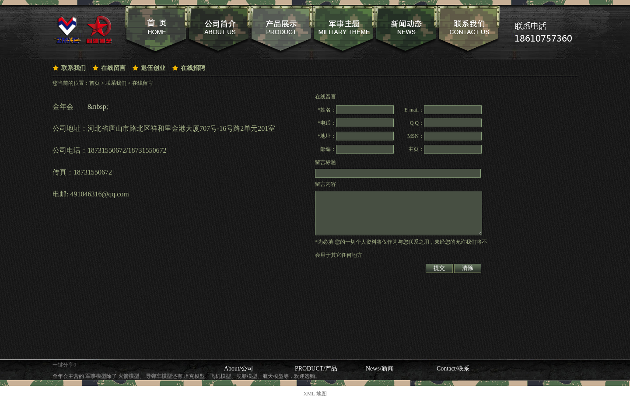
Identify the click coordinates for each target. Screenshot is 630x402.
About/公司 (238, 368)
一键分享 (63, 365)
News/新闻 (380, 368)
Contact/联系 (453, 368)
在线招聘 (193, 68)
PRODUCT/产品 (316, 368)
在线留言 (113, 68)
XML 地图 (314, 394)
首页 (94, 83)
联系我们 (73, 68)
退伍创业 (153, 68)
